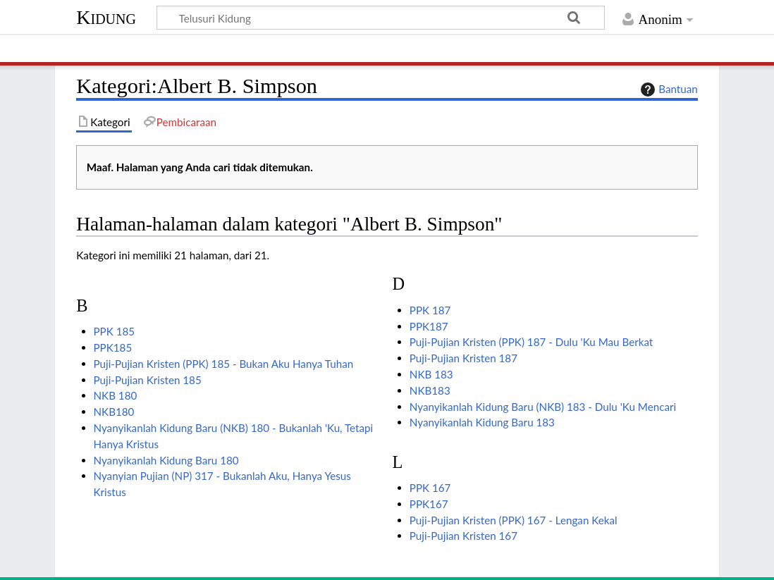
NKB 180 (115, 395)
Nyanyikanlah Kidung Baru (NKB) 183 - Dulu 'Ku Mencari (543, 406)
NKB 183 (431, 374)
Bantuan (667, 89)
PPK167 (429, 504)
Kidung (106, 17)
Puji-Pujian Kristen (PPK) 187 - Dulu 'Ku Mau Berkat (531, 341)
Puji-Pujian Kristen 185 (148, 380)
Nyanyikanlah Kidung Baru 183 (482, 422)
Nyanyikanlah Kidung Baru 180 (166, 460)
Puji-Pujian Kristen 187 (463, 358)
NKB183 (430, 390)
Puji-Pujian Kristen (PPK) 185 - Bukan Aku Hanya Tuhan (224, 363)
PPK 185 (114, 331)
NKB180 (114, 411)
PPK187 (429, 326)
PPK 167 (430, 487)
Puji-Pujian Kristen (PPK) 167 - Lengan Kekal (514, 520)
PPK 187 (430, 310)
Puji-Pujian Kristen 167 (463, 535)
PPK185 (113, 347)
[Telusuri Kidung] (380, 17)
